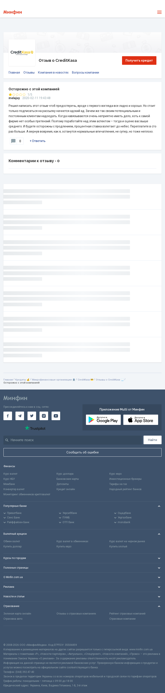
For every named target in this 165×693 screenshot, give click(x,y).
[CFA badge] (13, 634)
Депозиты (63, 484)
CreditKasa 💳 (85, 379)
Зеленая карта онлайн (17, 613)
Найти (152, 440)
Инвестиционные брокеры (125, 478)
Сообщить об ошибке (82, 452)
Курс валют (10, 473)
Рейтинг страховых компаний (127, 613)
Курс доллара (65, 473)
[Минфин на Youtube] (56, 416)
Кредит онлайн (66, 489)
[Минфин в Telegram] (19, 416)
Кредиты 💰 (22, 379)
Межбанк (9, 484)
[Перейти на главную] (12, 12)
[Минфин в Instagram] (44, 416)
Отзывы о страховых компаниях (76, 613)
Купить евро (64, 546)
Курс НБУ (9, 478)
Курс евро (115, 473)
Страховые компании (122, 618)
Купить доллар (12, 546)
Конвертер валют (13, 489)
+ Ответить (38, 141)
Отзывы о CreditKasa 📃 (110, 379)
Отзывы (29, 72)
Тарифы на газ (118, 484)
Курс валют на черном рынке (127, 541)
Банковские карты (68, 478)
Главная (14, 72)
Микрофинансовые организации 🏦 (53, 379)
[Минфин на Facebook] (7, 416)
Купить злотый (118, 546)
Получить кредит (139, 60)
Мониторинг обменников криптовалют (26, 494)
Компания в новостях (53, 72)
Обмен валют (11, 541)
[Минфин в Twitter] (32, 416)
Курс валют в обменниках (72, 541)
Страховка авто (12, 618)
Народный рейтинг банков (125, 489)
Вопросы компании (85, 72)
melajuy (14, 98)
